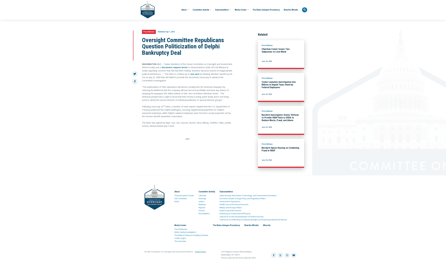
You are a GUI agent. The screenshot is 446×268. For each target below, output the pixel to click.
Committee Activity (202, 10)
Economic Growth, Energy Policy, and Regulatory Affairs (243, 198)
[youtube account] (294, 255)
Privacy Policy (200, 252)
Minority (266, 225)
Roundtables (204, 213)
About (185, 10)
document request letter (175, 67)
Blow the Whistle (291, 10)
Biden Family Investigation (185, 232)
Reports (202, 207)
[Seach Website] (304, 9)
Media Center (242, 10)
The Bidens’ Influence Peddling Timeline (191, 235)
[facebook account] (274, 255)
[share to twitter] (135, 74)
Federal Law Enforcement (230, 210)
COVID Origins (180, 238)
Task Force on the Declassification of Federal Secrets (241, 216)
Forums (202, 210)
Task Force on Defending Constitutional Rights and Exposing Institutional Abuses (253, 219)
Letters (201, 201)
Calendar (202, 195)
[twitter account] (280, 255)
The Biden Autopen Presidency (266, 10)
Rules (176, 201)
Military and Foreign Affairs (231, 207)
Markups (202, 204)
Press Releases (180, 229)
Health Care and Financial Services (234, 204)
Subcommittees (223, 10)
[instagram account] (287, 255)
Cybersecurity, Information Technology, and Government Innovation (248, 195)
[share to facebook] (135, 81)
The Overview (180, 241)
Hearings (202, 198)
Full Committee (180, 198)
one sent (194, 74)
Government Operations (230, 201)
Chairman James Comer (184, 195)
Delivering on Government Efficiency (235, 213)
